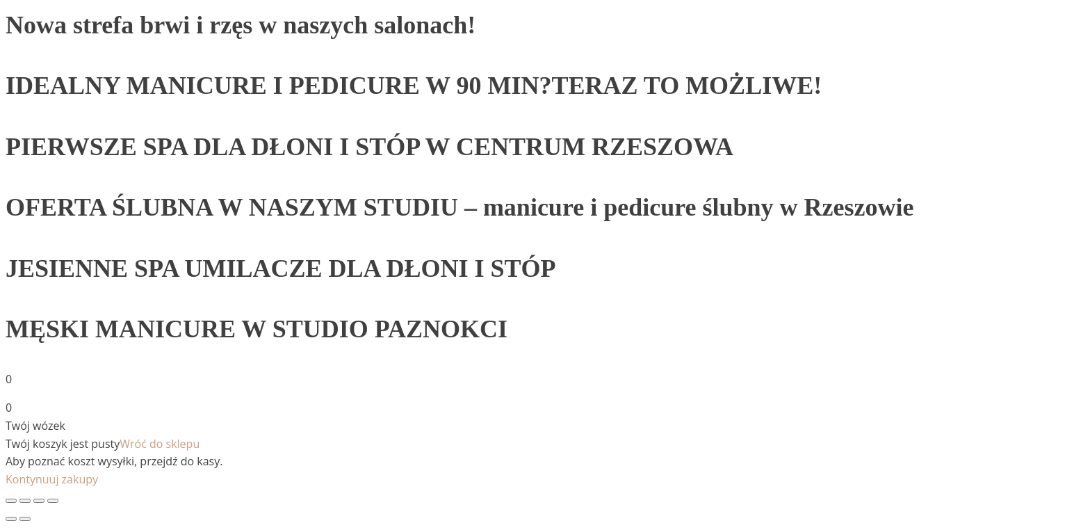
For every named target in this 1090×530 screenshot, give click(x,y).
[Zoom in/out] (52, 501)
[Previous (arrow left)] (11, 519)
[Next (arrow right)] (25, 519)
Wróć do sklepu (160, 443)
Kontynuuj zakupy (52, 479)
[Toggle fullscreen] (38, 501)
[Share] (25, 501)
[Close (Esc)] (11, 501)
